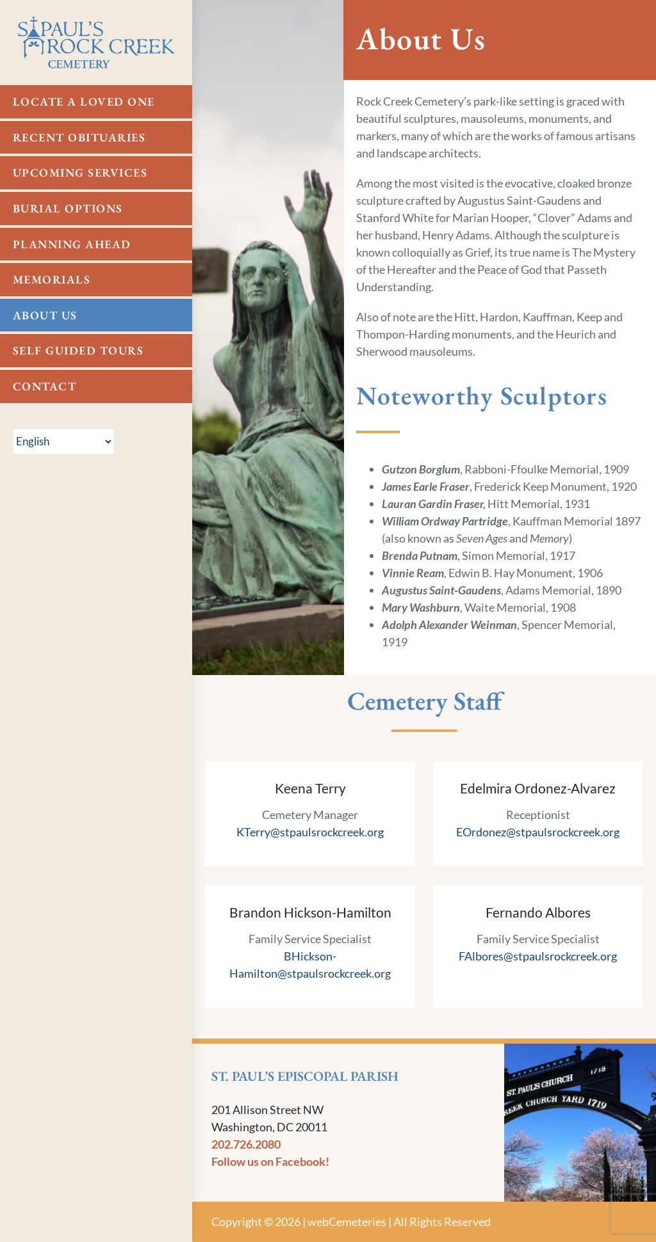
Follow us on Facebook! (270, 1161)
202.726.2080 (246, 1144)
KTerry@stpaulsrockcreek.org (310, 832)
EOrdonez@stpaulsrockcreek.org (537, 832)
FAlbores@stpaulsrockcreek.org (538, 956)
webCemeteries (347, 1221)
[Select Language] (63, 441)
